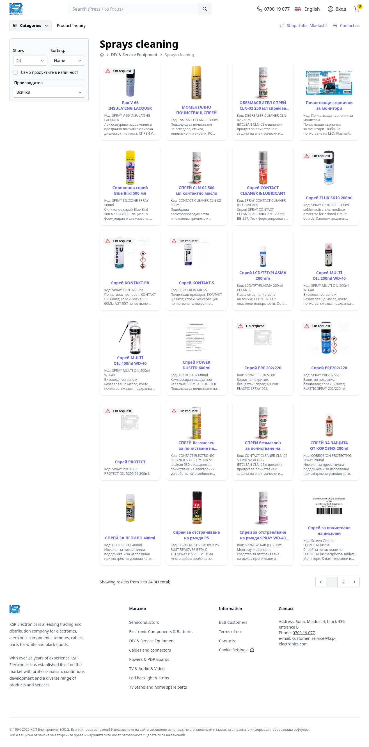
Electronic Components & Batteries (161, 631)
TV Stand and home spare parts (158, 687)
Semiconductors (144, 622)
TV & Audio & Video (147, 668)
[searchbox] (140, 9)
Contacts (227, 640)
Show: (18, 50)
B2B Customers (233, 622)
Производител (28, 82)
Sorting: (58, 50)
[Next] (354, 582)
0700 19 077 (304, 632)
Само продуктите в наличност (49, 72)
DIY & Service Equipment (134, 54)
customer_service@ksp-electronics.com (307, 641)
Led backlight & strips (149, 677)
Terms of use (230, 631)
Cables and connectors (150, 650)
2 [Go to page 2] (343, 582)
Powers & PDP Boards (149, 659)
